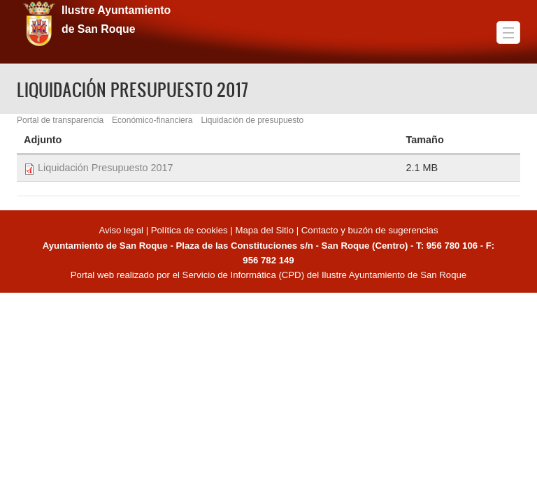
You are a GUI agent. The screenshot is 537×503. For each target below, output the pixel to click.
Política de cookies (189, 230)
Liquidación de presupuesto (252, 120)
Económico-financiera (152, 120)
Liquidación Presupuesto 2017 (105, 167)
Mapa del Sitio (264, 230)
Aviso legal (122, 230)
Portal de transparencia (60, 120)
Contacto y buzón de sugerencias (369, 230)
